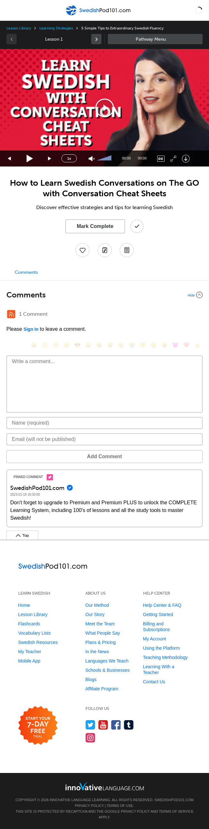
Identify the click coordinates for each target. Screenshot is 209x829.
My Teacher (29, 651)
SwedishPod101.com (173, 800)
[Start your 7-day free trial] (38, 725)
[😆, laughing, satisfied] (99, 345)
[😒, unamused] (66, 345)
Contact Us (154, 681)
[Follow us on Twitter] (90, 725)
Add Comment (104, 456)
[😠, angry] (88, 345)
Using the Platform (161, 648)
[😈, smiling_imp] (175, 345)
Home (24, 605)
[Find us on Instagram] (90, 738)
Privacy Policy (89, 806)
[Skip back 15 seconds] (10, 159)
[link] (96, 39)
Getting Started (158, 614)
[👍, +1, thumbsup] (197, 345)
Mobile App (29, 660)
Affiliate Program (101, 688)
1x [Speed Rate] (69, 158)
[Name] (104, 423)
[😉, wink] (121, 345)
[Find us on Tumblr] (129, 725)
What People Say (102, 633)
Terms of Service (176, 811)
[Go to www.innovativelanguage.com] (104, 786)
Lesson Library (18, 28)
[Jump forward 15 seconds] (50, 159)
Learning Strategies (56, 28)
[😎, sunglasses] (77, 345)
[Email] (104, 439)
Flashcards (29, 623)
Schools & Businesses (107, 670)
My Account (154, 638)
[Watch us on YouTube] (103, 725)
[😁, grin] (55, 345)
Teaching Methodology (165, 657)
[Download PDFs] (127, 250)
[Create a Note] (105, 250)
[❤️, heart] (186, 345)
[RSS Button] (11, 314)
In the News (97, 651)
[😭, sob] (131, 345)
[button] (198, 10)
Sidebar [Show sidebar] (155, 39)
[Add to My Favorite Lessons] (83, 250)
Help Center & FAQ (162, 605)
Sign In (30, 329)
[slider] (105, 158)
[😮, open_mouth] (164, 345)
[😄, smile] (33, 345)
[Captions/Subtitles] (161, 159)
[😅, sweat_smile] (110, 345)
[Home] (99, 15)
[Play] (30, 159)
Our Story (95, 614)
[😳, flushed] (44, 345)
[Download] (186, 159)
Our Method (97, 605)
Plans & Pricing (100, 642)
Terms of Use (120, 806)
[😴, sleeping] (153, 345)
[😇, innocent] (142, 345)
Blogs (91, 679)
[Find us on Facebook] (116, 725)
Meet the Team (100, 623)
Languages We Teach (107, 660)
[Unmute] (92, 159)
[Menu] (10, 10)
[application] (104, 108)
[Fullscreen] (173, 159)
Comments (26, 272)
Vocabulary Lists (34, 633)
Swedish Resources (38, 642)
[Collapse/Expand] (104, 295)
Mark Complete (95, 226)
